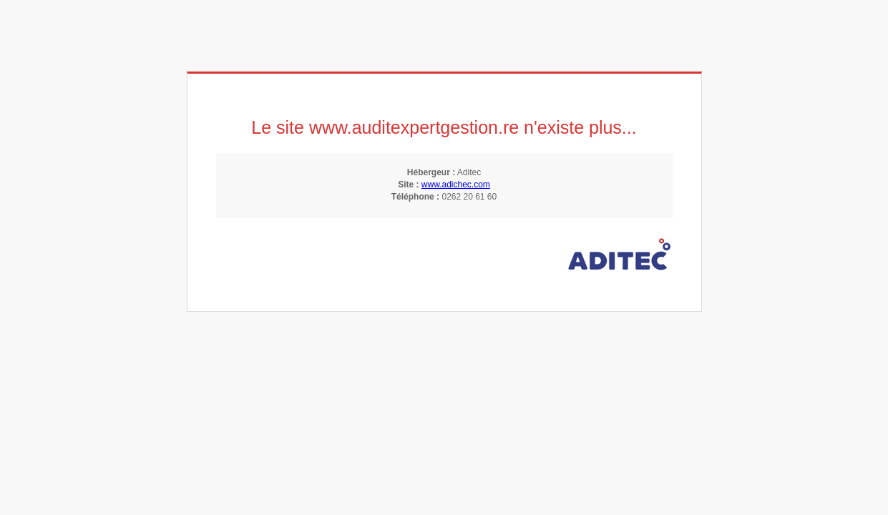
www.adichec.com (455, 185)
